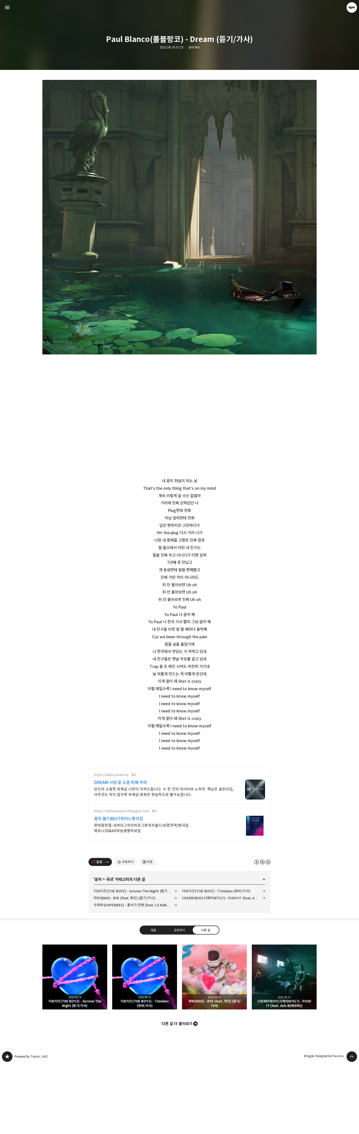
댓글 (153, 1000)
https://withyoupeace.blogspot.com (121, 881)
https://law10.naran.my (111, 845)
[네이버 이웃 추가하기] (147, 932)
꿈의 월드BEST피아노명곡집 (118, 888)
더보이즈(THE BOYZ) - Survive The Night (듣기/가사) (135, 961)
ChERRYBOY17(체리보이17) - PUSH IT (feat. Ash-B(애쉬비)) (223, 968)
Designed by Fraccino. (330, 1126)
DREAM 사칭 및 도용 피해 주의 (120, 852)
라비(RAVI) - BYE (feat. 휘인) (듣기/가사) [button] (214, 1046)
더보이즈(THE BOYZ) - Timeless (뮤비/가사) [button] (144, 1046)
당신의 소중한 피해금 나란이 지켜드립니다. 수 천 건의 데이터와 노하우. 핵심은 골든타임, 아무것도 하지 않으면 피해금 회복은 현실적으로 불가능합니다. (164, 862)
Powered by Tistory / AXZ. (31, 1126)
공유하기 (179, 1000)
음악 (97, 949)
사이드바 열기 (7, 7)
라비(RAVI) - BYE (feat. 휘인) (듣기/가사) (124, 968)
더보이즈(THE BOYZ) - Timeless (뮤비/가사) (216, 961)
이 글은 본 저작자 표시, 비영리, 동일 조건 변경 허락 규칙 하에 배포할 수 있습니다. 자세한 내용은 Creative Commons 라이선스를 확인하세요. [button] (262, 932)
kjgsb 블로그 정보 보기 (352, 7)
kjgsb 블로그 (7, 1127)
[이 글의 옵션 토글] (108, 932)
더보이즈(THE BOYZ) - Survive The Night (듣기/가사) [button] (74, 1046)
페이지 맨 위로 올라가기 (352, 1127)
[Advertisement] (179, 798)
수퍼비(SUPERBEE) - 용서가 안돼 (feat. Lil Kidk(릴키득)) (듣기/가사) (135, 974)
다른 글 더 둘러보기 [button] (177, 1093)
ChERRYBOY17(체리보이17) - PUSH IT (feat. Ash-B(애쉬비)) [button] (284, 1046)
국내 (109, 949)
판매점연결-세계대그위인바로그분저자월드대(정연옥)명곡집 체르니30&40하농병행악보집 (141, 898)
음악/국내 (193, 47)
